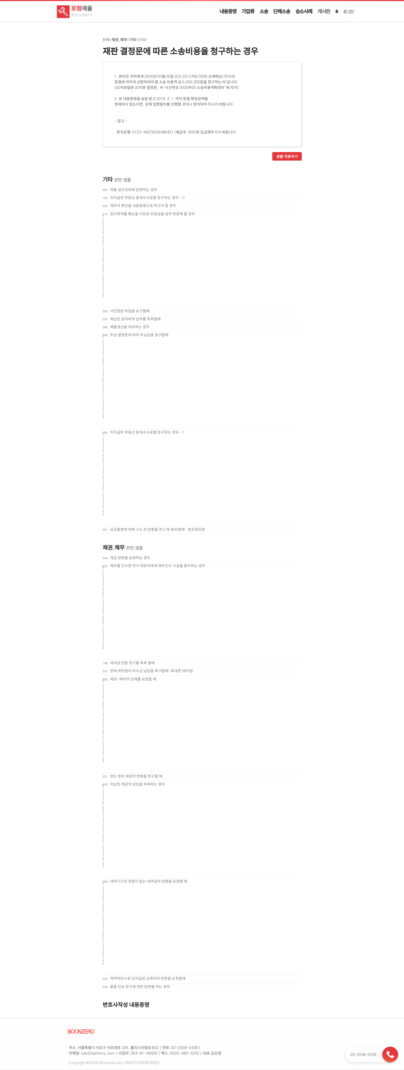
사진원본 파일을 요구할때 (130, 310)
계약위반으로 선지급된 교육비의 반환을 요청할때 (148, 978)
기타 (132, 39)
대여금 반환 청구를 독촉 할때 (132, 662)
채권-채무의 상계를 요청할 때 (133, 678)
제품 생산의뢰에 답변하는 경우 (133, 189)
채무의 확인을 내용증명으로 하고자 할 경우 (143, 205)
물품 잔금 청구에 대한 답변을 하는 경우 (140, 986)
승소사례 (303, 11)
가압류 (247, 11)
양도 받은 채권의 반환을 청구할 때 (136, 776)
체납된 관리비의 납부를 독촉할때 (135, 318)
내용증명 (227, 11)
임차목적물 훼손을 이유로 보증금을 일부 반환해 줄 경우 (152, 213)
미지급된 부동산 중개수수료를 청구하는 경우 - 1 (147, 432)
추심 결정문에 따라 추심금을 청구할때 (139, 334)
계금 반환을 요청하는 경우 (130, 557)
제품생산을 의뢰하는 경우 (130, 326)
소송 (264, 11)
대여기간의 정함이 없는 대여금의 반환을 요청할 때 (148, 881)
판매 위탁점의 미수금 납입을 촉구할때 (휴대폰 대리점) (152, 670)
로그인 (348, 11)
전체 (106, 39)
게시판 (323, 11)
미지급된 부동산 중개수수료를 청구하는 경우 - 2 (147, 197)
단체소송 (281, 11)
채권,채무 (119, 39)
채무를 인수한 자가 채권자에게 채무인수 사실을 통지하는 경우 (157, 565)
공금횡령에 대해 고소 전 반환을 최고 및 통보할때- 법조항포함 (157, 529)
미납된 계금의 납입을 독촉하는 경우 (137, 784)
